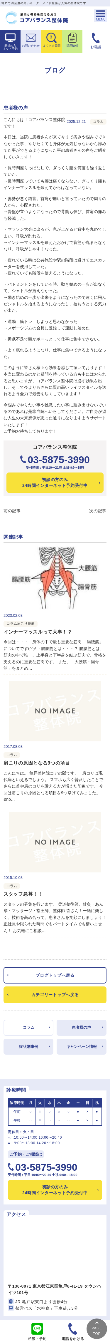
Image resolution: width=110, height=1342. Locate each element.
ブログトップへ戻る (54, 975)
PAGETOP (97, 1328)
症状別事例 (28, 1046)
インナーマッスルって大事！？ (38, 631)
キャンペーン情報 (81, 1046)
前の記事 (12, 510)
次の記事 (97, 510)
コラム (28, 1027)
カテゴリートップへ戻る (55, 994)
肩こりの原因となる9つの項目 (37, 762)
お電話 (95, 47)
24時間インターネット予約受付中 (55, 482)
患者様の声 (81, 1027)
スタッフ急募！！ (23, 894)
